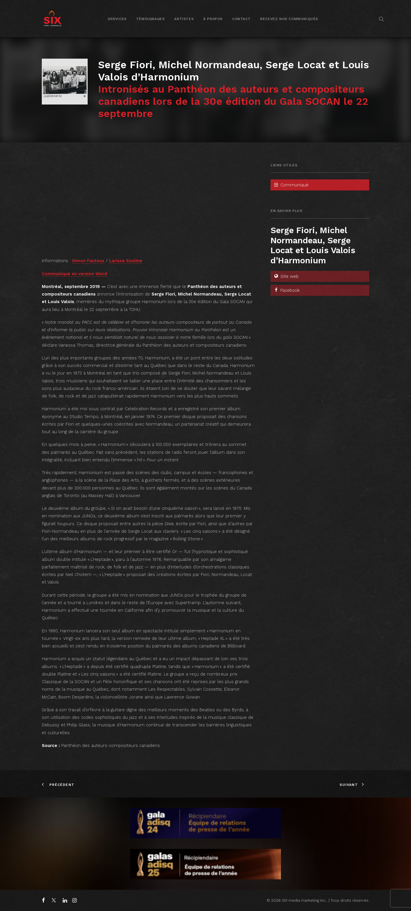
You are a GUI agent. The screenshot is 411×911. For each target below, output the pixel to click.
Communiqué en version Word (74, 273)
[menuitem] (117, 18)
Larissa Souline (125, 260)
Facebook (286, 290)
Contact (241, 19)
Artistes (184, 19)
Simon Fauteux (88, 260)
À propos (213, 19)
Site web (286, 276)
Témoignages (150, 19)
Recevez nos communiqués (289, 19)
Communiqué (291, 185)
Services (117, 19)
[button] (381, 18)
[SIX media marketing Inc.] (53, 19)
